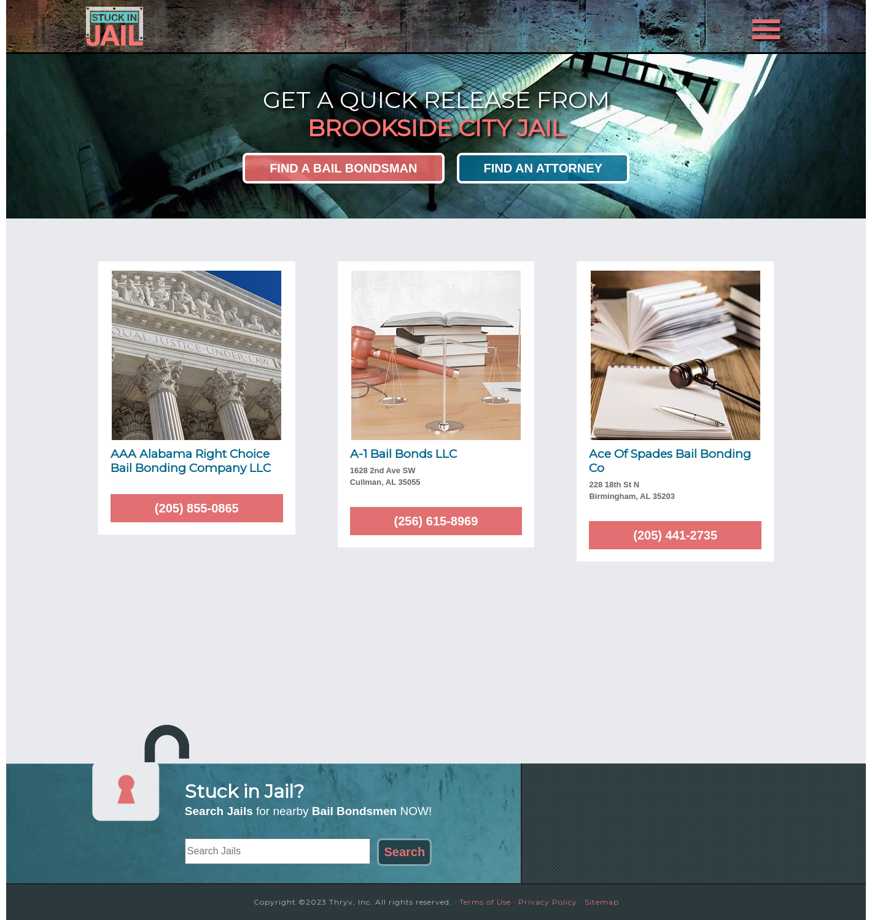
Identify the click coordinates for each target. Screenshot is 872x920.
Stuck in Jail (196, 26)
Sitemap (602, 901)
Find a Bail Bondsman (343, 168)
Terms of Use (485, 901)
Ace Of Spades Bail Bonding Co (670, 461)
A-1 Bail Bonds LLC (403, 454)
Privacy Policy (547, 901)
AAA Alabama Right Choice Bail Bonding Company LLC (191, 461)
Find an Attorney (543, 168)
